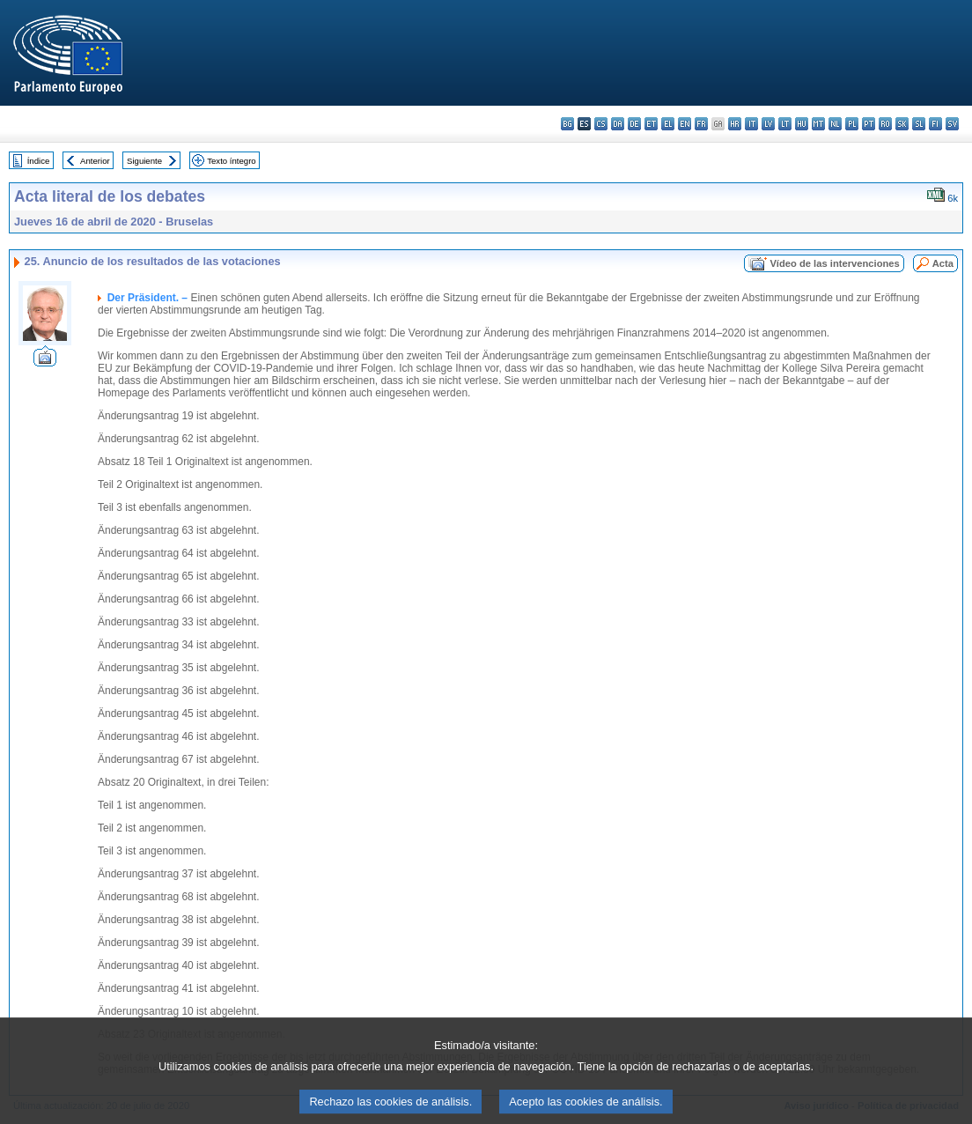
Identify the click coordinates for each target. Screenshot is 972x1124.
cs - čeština (601, 123)
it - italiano (751, 123)
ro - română (885, 123)
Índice (38, 161)
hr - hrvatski (734, 123)
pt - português (868, 123)
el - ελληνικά (667, 123)
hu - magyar (801, 123)
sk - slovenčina (902, 123)
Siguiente (144, 161)
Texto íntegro (231, 161)
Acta (943, 263)
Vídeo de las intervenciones (834, 263)
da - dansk (617, 123)
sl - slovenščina (918, 123)
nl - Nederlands (835, 123)
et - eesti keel (651, 123)
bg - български (567, 123)
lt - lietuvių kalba (785, 123)
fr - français (701, 123)
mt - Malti (818, 123)
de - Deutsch (634, 123)
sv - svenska (952, 123)
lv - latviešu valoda (768, 123)
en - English (684, 123)
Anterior (95, 161)
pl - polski (851, 123)
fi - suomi (935, 123)
